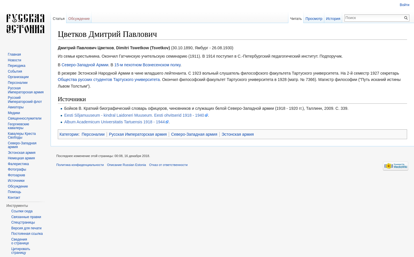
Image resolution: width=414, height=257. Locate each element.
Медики (14, 113)
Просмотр (314, 18)
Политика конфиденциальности (80, 165)
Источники (16, 181)
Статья (58, 18)
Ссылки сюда (21, 211)
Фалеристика (18, 164)
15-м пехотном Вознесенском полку (147, 65)
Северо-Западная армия (194, 134)
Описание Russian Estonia (126, 165)
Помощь (14, 192)
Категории (69, 134)
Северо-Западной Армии (85, 65)
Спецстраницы (23, 222)
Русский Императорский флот (25, 100)
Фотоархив (16, 175)
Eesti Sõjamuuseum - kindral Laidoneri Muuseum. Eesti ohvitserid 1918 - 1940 (134, 115)
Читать (296, 18)
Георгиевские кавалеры (18, 126)
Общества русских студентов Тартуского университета (109, 79)
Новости (14, 60)
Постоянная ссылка (27, 234)
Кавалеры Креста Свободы (22, 136)
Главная (14, 54)
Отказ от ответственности (168, 165)
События (15, 71)
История (333, 18)
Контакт (14, 198)
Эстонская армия (238, 134)
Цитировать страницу (20, 251)
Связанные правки (26, 217)
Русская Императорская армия (138, 134)
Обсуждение (79, 18)
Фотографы (17, 169)
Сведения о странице (20, 241)
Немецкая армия (21, 158)
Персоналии (93, 134)
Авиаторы (16, 107)
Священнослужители (24, 118)
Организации (18, 77)
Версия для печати (26, 228)
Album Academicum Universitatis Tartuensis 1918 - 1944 (114, 122)
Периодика (16, 66)
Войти (404, 5)
